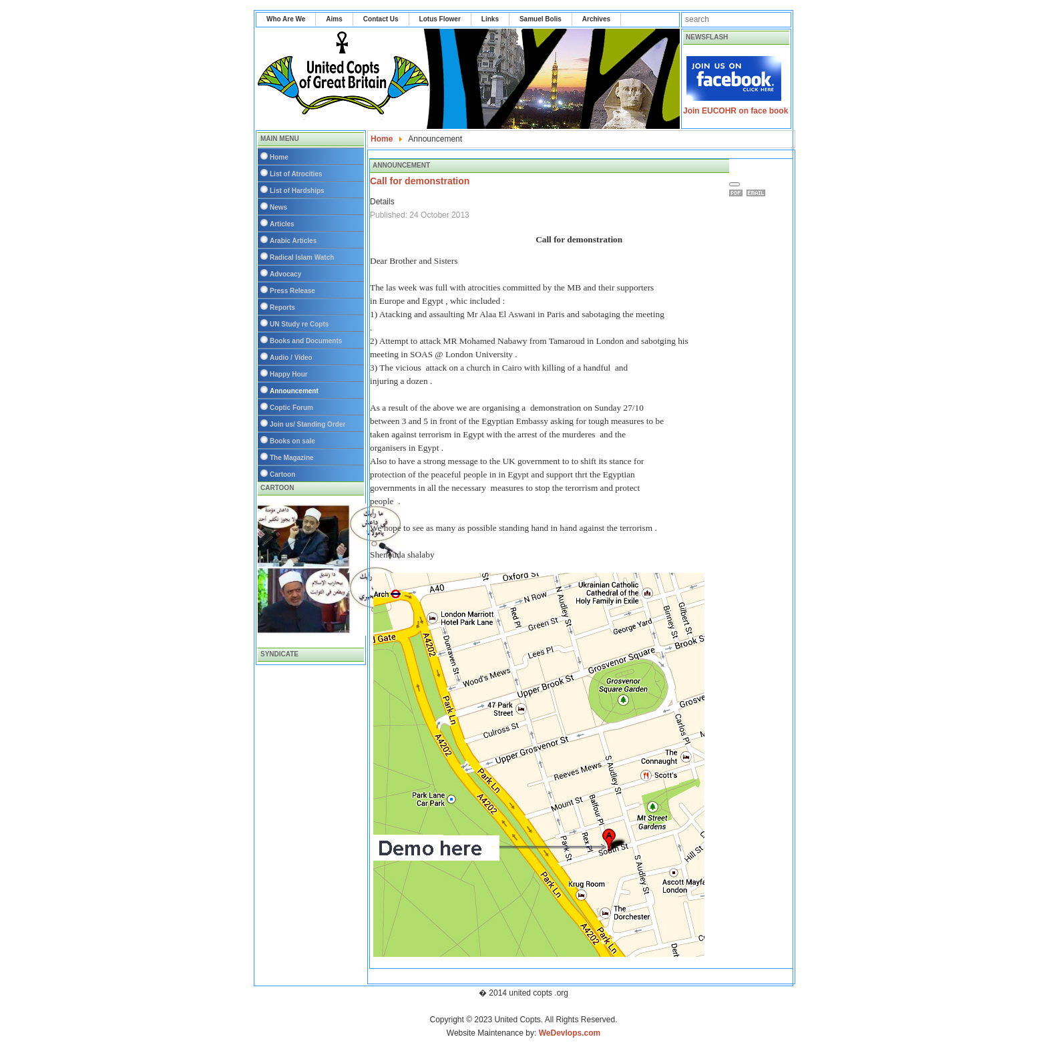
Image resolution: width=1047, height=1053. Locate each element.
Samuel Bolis (540, 19)
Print (738, 193)
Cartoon (282, 474)
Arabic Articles (293, 240)
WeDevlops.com (569, 1033)
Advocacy (285, 274)
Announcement (294, 391)
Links (490, 19)
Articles (282, 224)
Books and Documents (306, 341)
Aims (334, 19)
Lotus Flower (440, 19)
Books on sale (292, 441)
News (278, 207)
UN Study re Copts (299, 324)
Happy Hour (289, 374)
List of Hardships (297, 190)
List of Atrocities (296, 174)
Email (758, 193)
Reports (282, 307)
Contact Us (381, 19)
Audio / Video (291, 357)
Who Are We (285, 19)
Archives (596, 19)
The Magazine (292, 457)
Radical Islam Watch (302, 257)
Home (279, 157)
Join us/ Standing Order (307, 424)
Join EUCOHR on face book (735, 111)
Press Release (292, 290)
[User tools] (734, 184)
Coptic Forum (291, 407)
